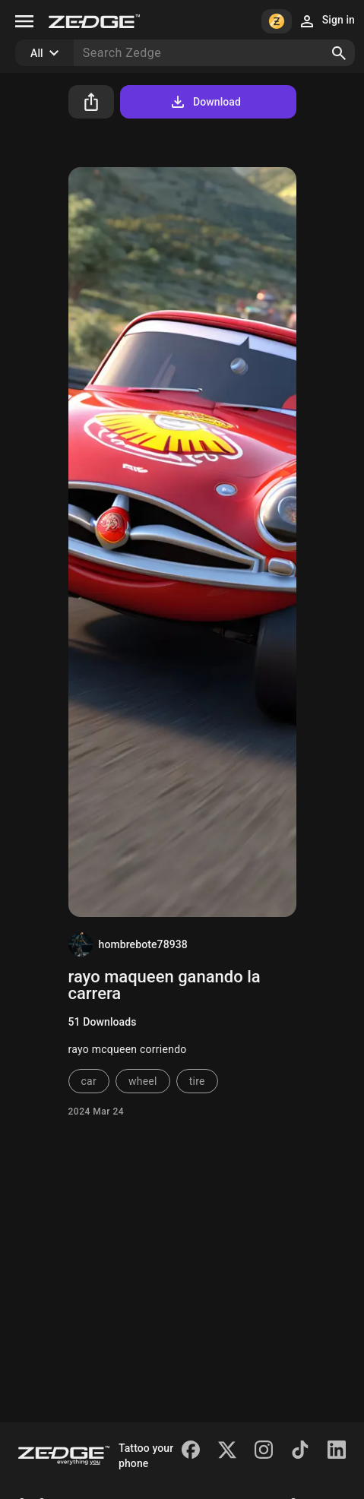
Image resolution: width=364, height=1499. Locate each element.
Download (205, 102)
